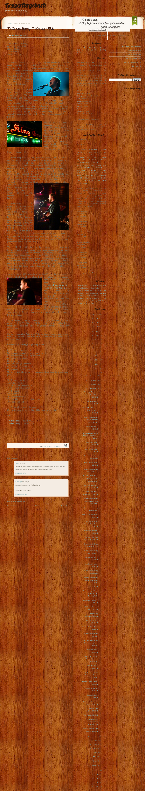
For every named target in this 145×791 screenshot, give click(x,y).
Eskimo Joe (88, 290)
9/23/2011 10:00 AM (21, 494)
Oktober (94, 384)
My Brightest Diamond (88, 178)
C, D (88, 47)
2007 (97, 783)
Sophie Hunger (94, 170)
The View (102, 301)
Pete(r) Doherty (85, 157)
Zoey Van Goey (89, 303)
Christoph (18, 481)
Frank (17, 463)
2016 (97, 351)
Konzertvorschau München (132, 62)
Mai (95, 748)
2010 (97, 770)
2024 (98, 318)
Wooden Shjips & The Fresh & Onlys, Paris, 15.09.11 (91, 523)
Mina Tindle (92, 160)
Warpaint (89, 155)
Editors (103, 160)
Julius (78, 98)
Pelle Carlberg (14, 421)
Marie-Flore (99, 167)
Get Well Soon (93, 149)
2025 (99, 314)
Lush (85, 183)
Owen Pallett (101, 180)
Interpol (95, 162)
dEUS (102, 288)
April (95, 752)
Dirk (78, 114)
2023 (98, 323)
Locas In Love (89, 165)
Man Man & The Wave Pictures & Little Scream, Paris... (90, 478)
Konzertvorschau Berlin (133, 58)
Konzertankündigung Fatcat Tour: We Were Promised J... (91, 501)
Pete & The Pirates (87, 296)
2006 (98, 787)
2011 (97, 372)
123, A (80, 47)
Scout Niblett (81, 170)
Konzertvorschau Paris (133, 50)
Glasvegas (97, 290)
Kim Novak (89, 180)
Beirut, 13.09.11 (93, 587)
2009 (97, 774)
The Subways (93, 301)
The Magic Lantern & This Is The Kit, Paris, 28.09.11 (91, 394)
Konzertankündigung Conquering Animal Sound (91, 579)
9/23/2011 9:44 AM (20, 473)
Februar (94, 761)
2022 (99, 327)
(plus (95, 157)
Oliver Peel (80, 93)
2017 (97, 347)
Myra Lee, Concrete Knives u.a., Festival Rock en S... (91, 674)
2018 (97, 343)
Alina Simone (82, 285)
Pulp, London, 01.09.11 (90, 715)
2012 (97, 368)
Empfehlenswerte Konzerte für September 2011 (92, 721)
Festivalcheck (136, 66)
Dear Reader (93, 152)
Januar (94, 765)
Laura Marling (90, 175)
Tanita (79, 103)
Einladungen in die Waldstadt (131, 46)
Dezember (93, 376)
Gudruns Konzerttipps (134, 54)
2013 (97, 364)
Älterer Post (65, 506)
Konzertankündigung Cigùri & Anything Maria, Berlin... (91, 419)
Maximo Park (84, 162)
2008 (97, 778)
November (93, 380)
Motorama (102, 175)
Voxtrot (80, 303)
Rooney (84, 301)
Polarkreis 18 (94, 298)
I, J (104, 47)
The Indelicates (93, 173)
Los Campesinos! (85, 167)
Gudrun (79, 101)
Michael (79, 111)
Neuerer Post (11, 506)
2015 (97, 356)
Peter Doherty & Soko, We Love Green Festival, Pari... (90, 593)
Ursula (79, 109)
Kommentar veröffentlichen (16, 501)
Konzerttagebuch (25, 5)
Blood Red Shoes (83, 288)
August (94, 736)
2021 (98, 331)
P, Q (91, 50)
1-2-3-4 (90, 273)
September (93, 388)
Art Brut (103, 285)
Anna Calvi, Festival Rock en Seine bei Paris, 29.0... (91, 658)
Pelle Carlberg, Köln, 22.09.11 (31, 28)
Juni (95, 744)
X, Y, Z (82, 52)
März (95, 757)
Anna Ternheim (101, 155)
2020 (98, 335)
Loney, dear (102, 165)
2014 (97, 360)
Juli (95, 740)
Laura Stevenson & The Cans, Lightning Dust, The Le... (90, 642)
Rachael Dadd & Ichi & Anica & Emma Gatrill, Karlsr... (90, 435)
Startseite (38, 506)
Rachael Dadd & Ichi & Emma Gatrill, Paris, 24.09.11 (90, 410)
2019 (97, 339)
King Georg (48, 446)
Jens (78, 106)
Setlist (65, 446)
